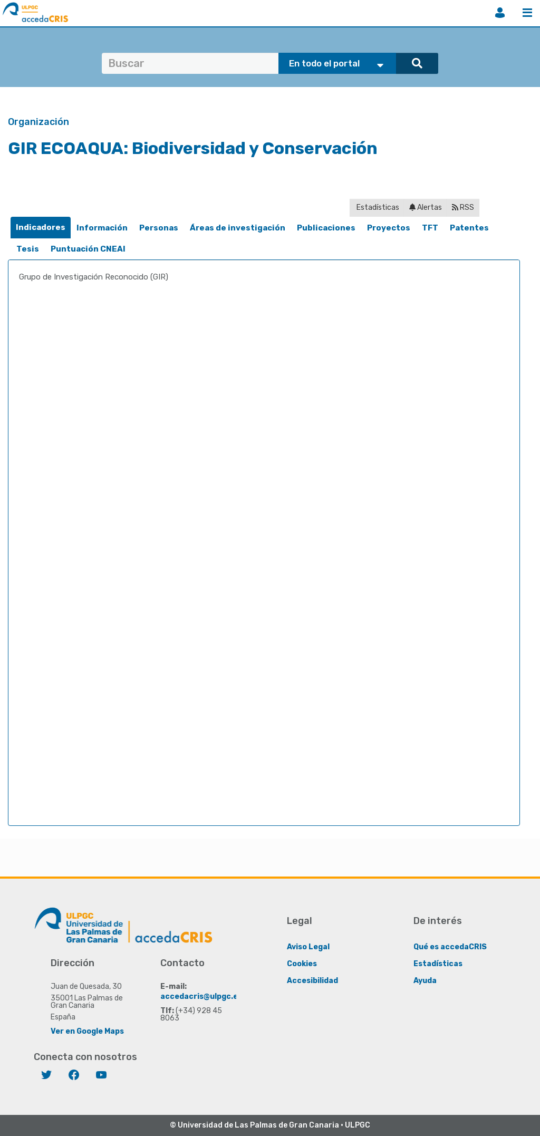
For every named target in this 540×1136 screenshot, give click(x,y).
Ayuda (425, 980)
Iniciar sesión (500, 12)
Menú (527, 12)
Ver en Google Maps (87, 1031)
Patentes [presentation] (469, 228)
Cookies (302, 963)
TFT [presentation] (430, 228)
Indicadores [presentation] (40, 227)
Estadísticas (377, 207)
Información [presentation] (102, 228)
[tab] (41, 227)
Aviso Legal (308, 946)
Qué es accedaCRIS (450, 946)
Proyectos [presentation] (388, 228)
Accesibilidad (312, 980)
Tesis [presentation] (27, 249)
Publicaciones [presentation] (326, 228)
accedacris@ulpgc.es (201, 996)
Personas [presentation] (158, 228)
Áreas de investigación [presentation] (237, 228)
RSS (463, 207)
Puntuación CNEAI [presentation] (88, 249)
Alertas (425, 207)
